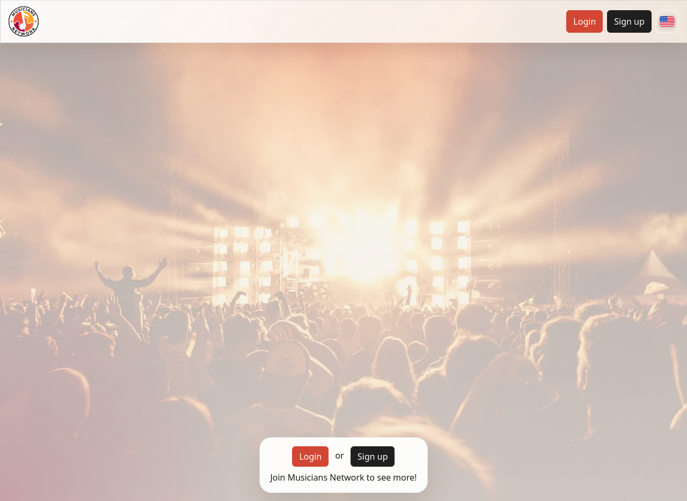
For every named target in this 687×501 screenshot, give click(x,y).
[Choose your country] (667, 21)
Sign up (629, 21)
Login (584, 21)
